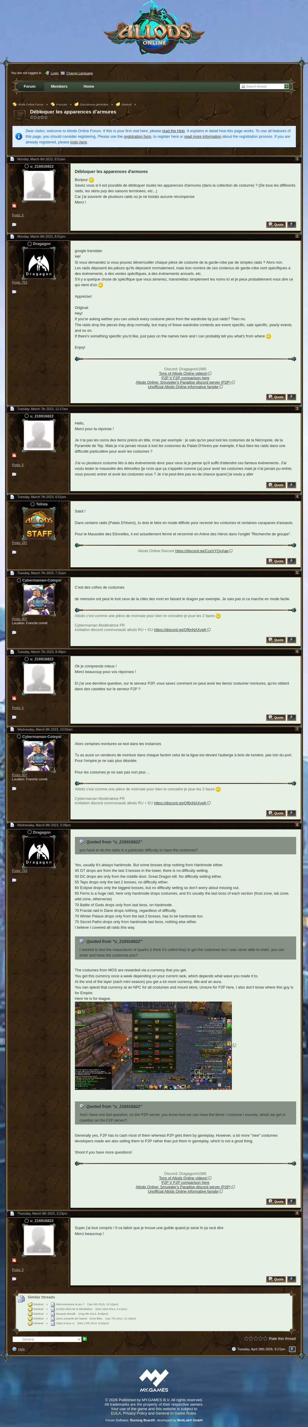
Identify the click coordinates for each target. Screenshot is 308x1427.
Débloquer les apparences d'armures (73, 112)
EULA (116, 1413)
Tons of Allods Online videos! (183, 373)
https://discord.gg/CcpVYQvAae (201, 551)
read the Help (173, 131)
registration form (137, 136)
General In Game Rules (175, 1413)
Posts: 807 (19, 619)
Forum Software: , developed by (154, 1420)
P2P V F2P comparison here (185, 378)
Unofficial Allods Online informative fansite (183, 387)
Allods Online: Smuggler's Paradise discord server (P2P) (183, 382)
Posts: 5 (18, 215)
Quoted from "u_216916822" (114, 842)
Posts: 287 (19, 542)
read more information (202, 136)
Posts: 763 (19, 282)
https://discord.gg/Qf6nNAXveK (180, 629)
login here (78, 142)
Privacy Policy (135, 1413)
